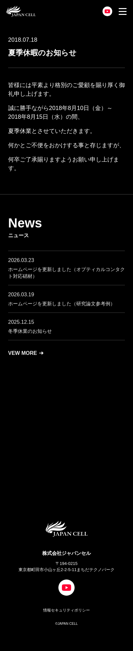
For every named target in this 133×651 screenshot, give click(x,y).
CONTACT (61, 455)
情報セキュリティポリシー (66, 610)
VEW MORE (26, 356)
